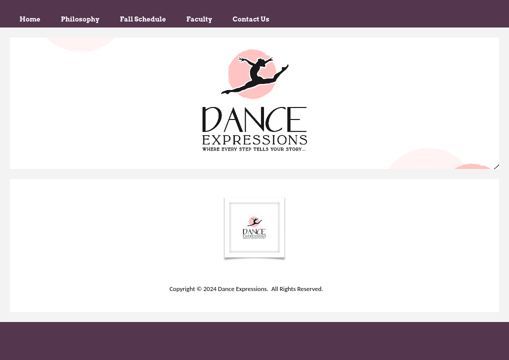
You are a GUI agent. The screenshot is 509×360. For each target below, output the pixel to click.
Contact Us (250, 19)
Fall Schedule (143, 19)
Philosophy (80, 19)
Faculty (199, 19)
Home (30, 19)
